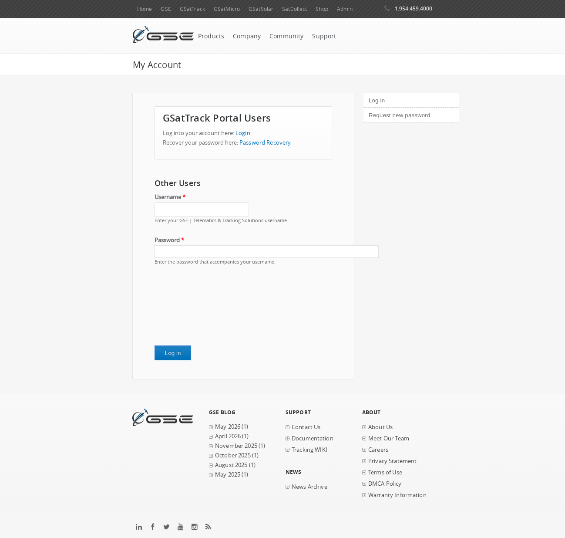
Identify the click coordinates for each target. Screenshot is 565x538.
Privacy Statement (392, 461)
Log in (391, 99)
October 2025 (233, 455)
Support (324, 36)
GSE (166, 9)
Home (144, 9)
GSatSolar (261, 9)
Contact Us (306, 427)
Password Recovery (265, 142)
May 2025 (227, 474)
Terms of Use (385, 472)
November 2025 (236, 446)
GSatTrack (192, 9)
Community (286, 36)
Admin (345, 9)
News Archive (309, 487)
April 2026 (228, 436)
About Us (380, 427)
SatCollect (294, 9)
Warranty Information (397, 495)
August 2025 (231, 465)
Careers (378, 449)
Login (242, 133)
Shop (322, 9)
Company (247, 36)
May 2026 (227, 426)
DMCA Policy (385, 483)
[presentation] (190, 308)
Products (211, 36)
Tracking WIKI (309, 449)
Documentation (312, 438)
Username (170, 197)
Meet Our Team (388, 438)
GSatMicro (227, 9)
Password (169, 240)
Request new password (399, 115)
